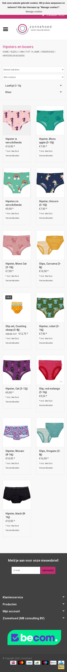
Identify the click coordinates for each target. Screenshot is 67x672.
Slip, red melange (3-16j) (49, 390)
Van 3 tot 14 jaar (29, 52)
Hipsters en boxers (13, 55)
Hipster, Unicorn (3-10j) (48, 203)
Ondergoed (47, 52)
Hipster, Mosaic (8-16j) (15, 453)
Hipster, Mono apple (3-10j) (47, 140)
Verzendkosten (12, 156)
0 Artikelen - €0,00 (53, 15)
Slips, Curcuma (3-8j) (50, 265)
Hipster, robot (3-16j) (49, 328)
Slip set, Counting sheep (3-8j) (16, 328)
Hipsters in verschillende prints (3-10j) (14, 203)
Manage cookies (34, 11)
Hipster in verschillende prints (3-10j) (14, 140)
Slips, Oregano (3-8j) (50, 453)
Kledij (14, 52)
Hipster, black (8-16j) (16, 515)
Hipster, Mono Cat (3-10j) (16, 265)
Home (6, 52)
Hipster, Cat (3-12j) (17, 388)
